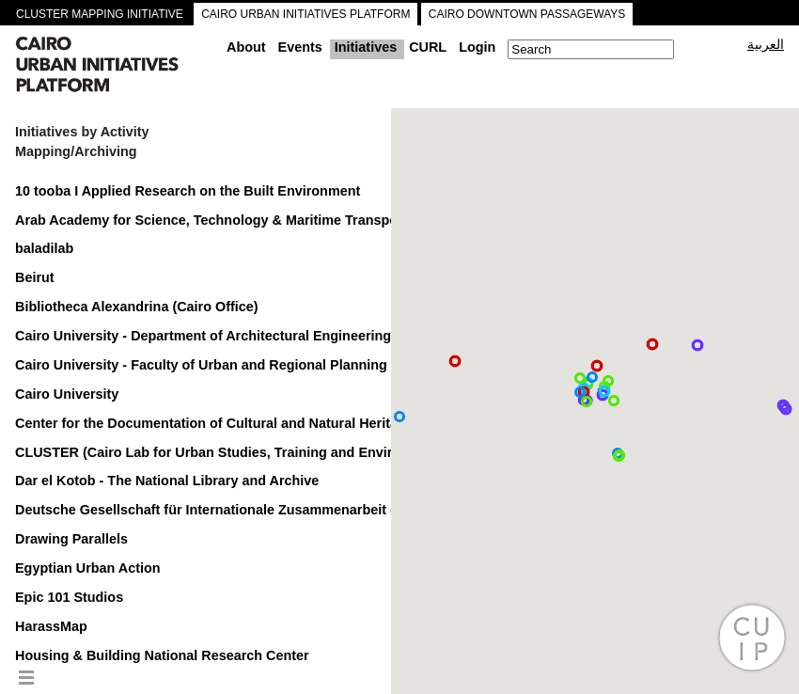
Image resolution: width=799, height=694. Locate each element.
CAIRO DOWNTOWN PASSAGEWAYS (527, 14)
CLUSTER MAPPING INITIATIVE (99, 14)
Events (300, 47)
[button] (697, 345)
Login (477, 47)
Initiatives (366, 47)
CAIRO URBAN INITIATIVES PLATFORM (305, 14)
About (246, 47)
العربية (765, 44)
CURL (427, 47)
